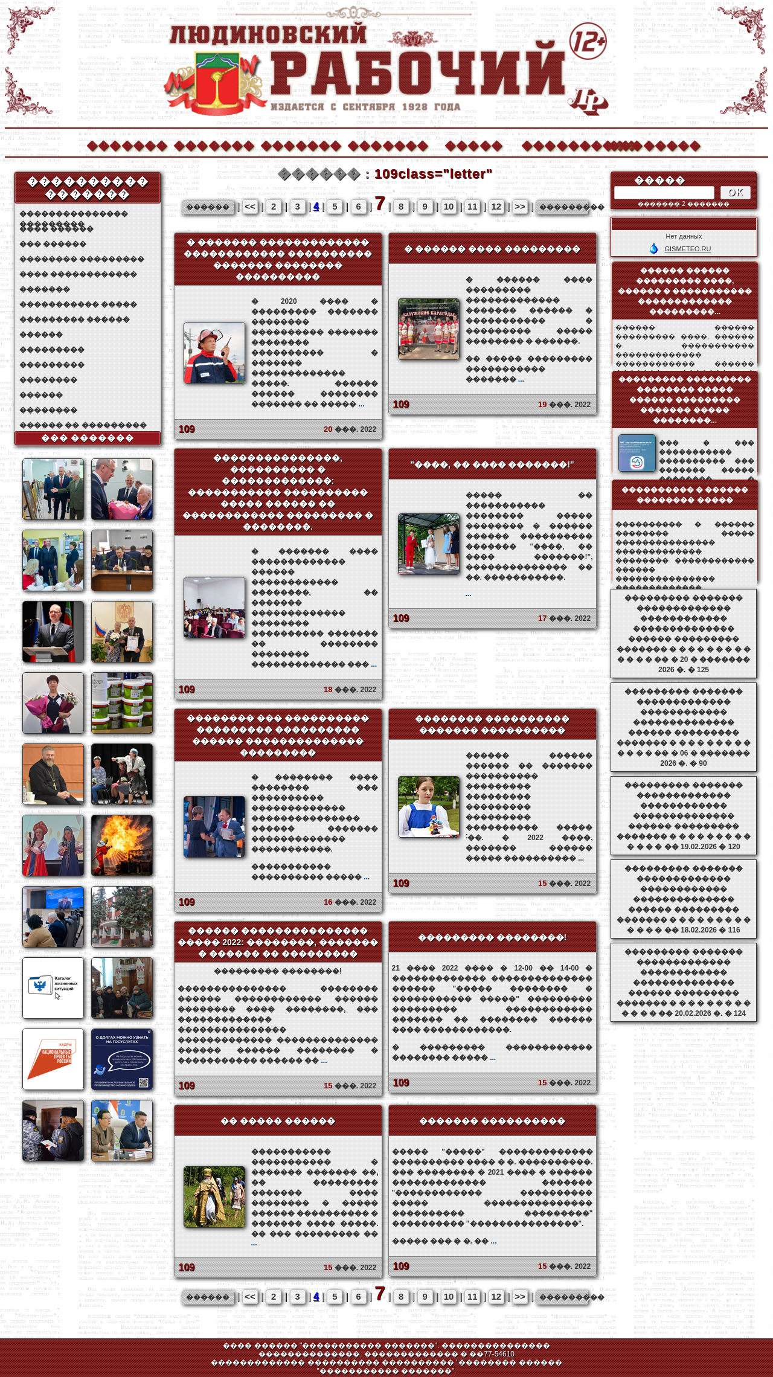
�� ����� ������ (277, 1121)
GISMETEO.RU (687, 248)
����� (473, 144)
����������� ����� (78, 304)
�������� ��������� (81, 259)
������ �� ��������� (83, 425)
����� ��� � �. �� (444, 1241)
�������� (648, 144)
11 (472, 206)
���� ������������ (78, 274)
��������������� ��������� (73, 214)
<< (250, 206)
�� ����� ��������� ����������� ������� (529, 369)
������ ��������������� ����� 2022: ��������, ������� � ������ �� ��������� (277, 942)
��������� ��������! (492, 937)
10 (449, 206)
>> (520, 206)
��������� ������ (74, 319)
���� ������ (56, 229)
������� (126, 144)
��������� (52, 349)
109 (187, 429)
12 (496, 206)
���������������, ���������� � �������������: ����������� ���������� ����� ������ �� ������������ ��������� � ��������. (277, 492)
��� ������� (88, 438)
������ (41, 334)
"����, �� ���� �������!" (492, 464)
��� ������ (52, 244)
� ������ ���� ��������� (492, 249)
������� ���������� (492, 1121)
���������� (561, 144)
